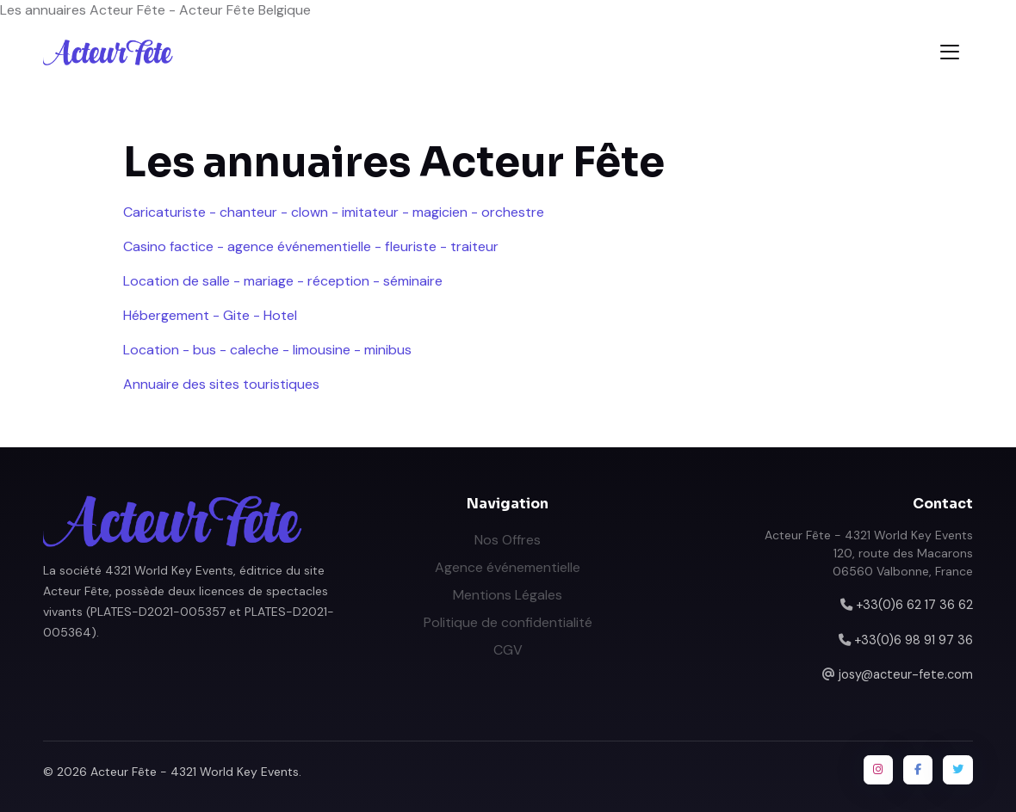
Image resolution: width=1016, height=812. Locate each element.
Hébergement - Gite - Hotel (210, 315)
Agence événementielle (507, 567)
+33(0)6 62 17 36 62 (914, 604)
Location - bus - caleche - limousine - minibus (267, 350)
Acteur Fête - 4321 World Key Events (194, 771)
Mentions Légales (507, 595)
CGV (508, 650)
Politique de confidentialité (508, 622)
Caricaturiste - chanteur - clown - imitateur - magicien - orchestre (333, 212)
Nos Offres (507, 540)
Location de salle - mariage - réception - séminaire (283, 281)
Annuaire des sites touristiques (221, 384)
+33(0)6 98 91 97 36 (913, 640)
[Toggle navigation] (949, 52)
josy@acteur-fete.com (906, 674)
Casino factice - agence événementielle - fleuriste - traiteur (311, 246)
